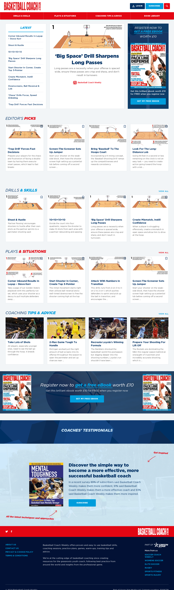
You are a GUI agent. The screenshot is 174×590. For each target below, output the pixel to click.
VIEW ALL (164, 191)
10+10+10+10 (15, 52)
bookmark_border (41, 126)
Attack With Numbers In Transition (105, 282)
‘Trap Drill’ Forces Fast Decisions (25, 104)
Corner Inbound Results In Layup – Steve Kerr (25, 37)
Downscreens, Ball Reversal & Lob (23, 87)
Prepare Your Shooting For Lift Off (149, 344)
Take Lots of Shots (19, 342)
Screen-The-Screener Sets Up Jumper (65, 150)
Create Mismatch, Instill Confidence (20, 78)
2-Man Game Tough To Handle (63, 344)
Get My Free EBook (148, 101)
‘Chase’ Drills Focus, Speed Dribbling (22, 96)
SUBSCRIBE (154, 6)
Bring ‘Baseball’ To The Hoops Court (105, 150)
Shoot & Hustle (16, 45)
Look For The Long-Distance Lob (145, 150)
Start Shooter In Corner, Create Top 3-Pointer (24, 69)
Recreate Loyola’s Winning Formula (107, 344)
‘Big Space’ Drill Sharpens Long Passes (24, 60)
